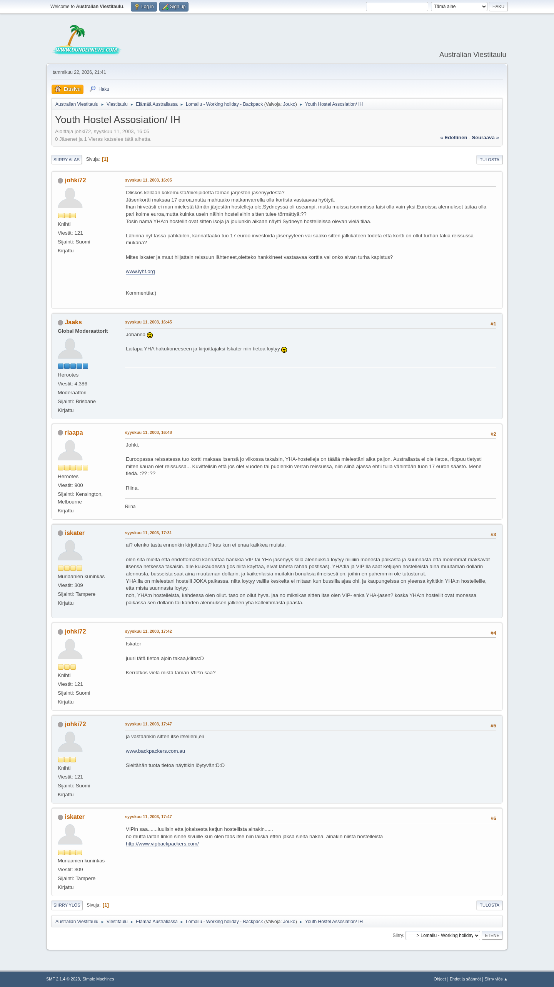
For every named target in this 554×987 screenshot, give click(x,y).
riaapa (74, 432)
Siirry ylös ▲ (496, 979)
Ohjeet (440, 979)
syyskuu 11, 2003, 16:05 (148, 180)
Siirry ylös (66, 905)
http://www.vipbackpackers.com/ (162, 844)
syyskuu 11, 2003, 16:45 (148, 322)
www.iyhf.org (140, 271)
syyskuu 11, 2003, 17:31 (148, 532)
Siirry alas (66, 159)
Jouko (289, 104)
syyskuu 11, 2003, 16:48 (148, 432)
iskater (75, 533)
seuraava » (485, 137)
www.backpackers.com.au (155, 751)
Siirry (397, 935)
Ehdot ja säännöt (465, 979)
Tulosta (489, 159)
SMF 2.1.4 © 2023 (63, 979)
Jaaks (73, 322)
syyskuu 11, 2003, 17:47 (148, 724)
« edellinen (453, 137)
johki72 (75, 180)
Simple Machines (98, 979)
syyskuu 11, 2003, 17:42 (148, 631)
